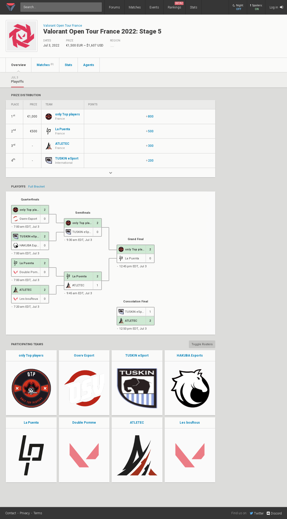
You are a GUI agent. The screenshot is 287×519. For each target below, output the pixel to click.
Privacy (25, 513)
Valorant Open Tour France (62, 25)
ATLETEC (137, 422)
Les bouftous (190, 422)
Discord (274, 513)
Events (154, 7)
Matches (135, 7)
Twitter (257, 513)
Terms (38, 513)
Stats (193, 7)
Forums (114, 7)
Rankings (176, 5)
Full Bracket (36, 186)
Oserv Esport (84, 355)
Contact (10, 513)
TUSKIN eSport (137, 355)
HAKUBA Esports (190, 355)
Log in (276, 7)
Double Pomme (84, 422)
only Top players (31, 355)
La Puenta (31, 422)
